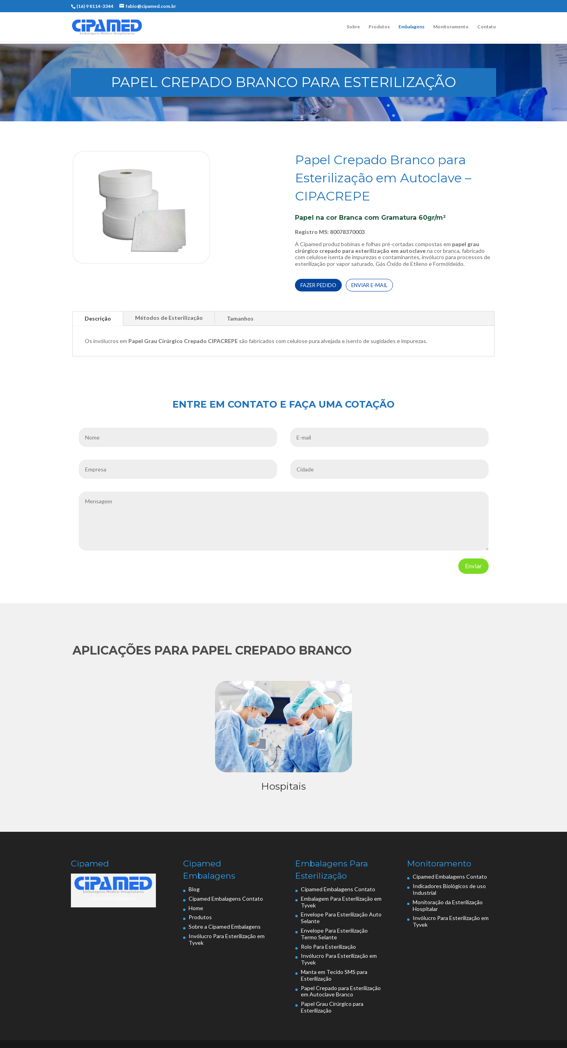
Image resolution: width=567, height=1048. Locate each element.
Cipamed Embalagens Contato (226, 898)
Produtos (379, 27)
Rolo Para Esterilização (328, 946)
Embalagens (411, 27)
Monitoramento (451, 27)
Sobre (353, 27)
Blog (194, 889)
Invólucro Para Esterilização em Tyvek (227, 939)
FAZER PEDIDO (318, 285)
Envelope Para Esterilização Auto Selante (341, 917)
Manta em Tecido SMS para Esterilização (334, 975)
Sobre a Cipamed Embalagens (225, 926)
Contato (486, 27)
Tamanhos (240, 318)
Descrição (98, 318)
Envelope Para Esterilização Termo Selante (334, 933)
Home (196, 908)
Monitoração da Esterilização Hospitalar (448, 905)
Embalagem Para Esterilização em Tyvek (341, 902)
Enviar (473, 565)
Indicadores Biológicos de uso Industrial (449, 889)
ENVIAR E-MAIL (369, 285)
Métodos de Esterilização (169, 317)
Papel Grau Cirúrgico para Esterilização (332, 1007)
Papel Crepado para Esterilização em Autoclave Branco (341, 991)
